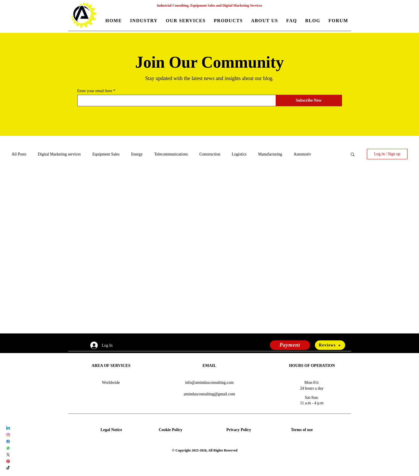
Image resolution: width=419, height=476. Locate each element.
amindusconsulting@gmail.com (209, 394)
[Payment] (290, 345)
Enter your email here (94, 91)
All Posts (19, 154)
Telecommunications (171, 154)
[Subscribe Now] (309, 100)
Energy (137, 154)
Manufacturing (270, 154)
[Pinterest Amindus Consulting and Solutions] (8, 461)
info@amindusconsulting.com (209, 382)
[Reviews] (330, 345)
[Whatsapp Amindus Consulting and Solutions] (8, 448)
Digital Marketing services (59, 154)
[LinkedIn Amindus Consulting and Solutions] (8, 428)
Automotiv (302, 154)
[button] (143, 21)
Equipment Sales (106, 154)
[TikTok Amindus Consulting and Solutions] (8, 468)
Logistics (239, 154)
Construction (209, 154)
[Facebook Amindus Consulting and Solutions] (8, 441)
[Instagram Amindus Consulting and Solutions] (8, 435)
